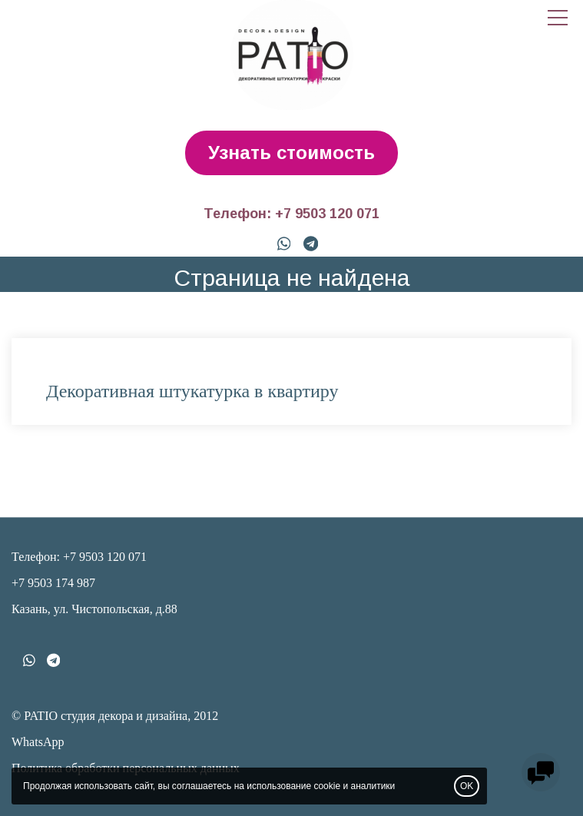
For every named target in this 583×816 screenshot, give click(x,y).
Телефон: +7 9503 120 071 (291, 213)
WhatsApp (38, 741)
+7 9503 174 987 (53, 582)
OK (466, 786)
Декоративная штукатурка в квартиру (192, 391)
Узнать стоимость (291, 152)
